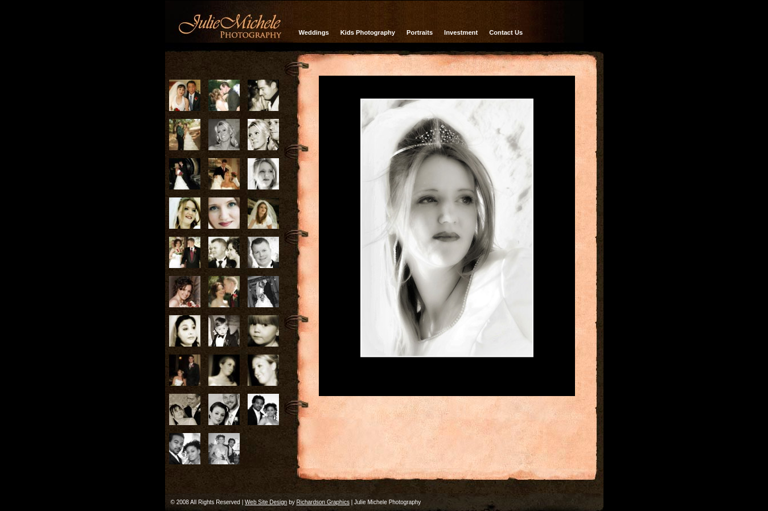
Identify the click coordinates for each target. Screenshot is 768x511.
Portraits (419, 32)
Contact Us (506, 32)
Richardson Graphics (323, 502)
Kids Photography (367, 32)
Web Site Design (266, 502)
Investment (461, 32)
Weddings (314, 32)
